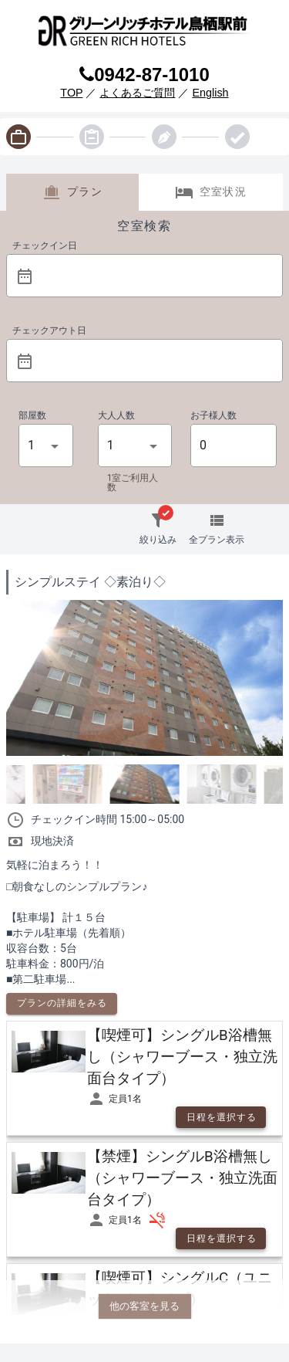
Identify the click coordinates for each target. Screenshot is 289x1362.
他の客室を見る (144, 1306)
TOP (71, 92)
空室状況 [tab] (211, 192)
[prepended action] (24, 276)
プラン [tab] (72, 192)
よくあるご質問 (137, 92)
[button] (155, 275)
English (210, 92)
